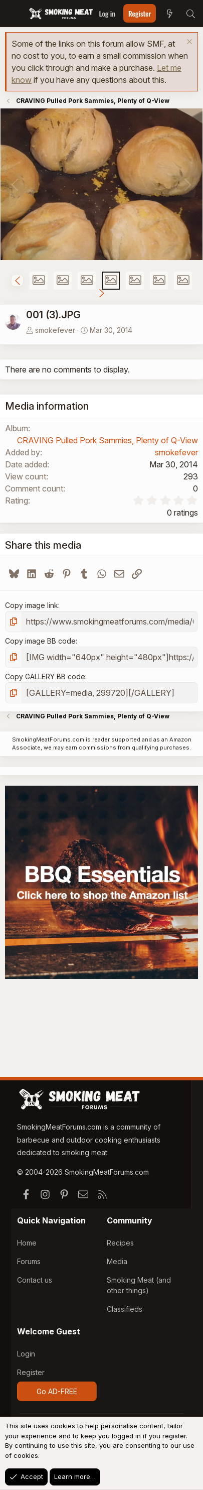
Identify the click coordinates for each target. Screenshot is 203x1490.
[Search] (190, 14)
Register (31, 1372)
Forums (29, 1261)
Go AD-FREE (57, 1391)
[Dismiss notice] (188, 43)
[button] (17, 281)
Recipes (120, 1242)
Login (26, 1353)
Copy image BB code (40, 641)
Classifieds (124, 1309)
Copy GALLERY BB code (45, 676)
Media (117, 1261)
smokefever (55, 330)
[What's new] (169, 14)
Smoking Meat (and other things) (139, 1285)
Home (27, 1242)
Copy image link (31, 605)
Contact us (34, 1280)
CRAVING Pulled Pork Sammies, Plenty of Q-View (107, 440)
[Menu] (14, 14)
